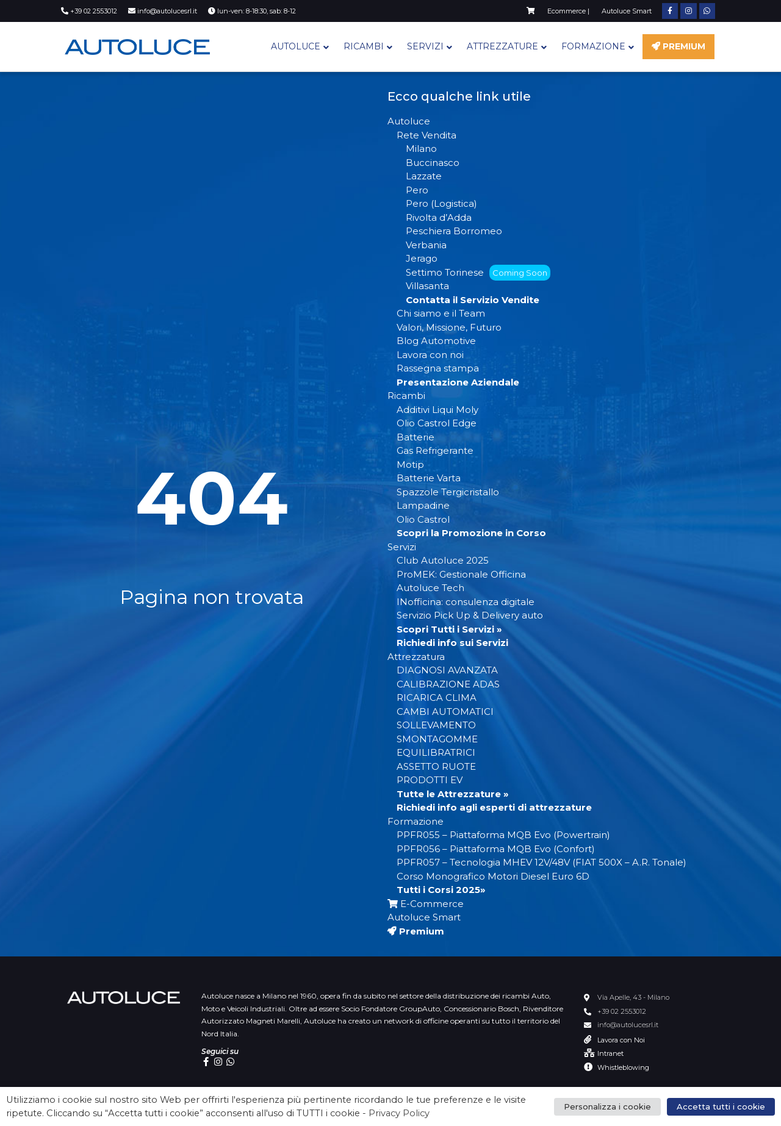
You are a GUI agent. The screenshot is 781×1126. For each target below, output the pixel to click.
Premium (678, 46)
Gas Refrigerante (435, 450)
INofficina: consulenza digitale (465, 602)
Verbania (426, 245)
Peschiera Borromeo (454, 231)
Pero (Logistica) (441, 203)
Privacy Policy (399, 1113)
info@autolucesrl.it (627, 1024)
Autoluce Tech (430, 587)
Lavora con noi (430, 354)
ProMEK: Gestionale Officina (461, 574)
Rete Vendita (426, 135)
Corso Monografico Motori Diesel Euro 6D (493, 876)
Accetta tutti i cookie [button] (721, 1106)
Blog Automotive (436, 340)
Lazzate (424, 176)
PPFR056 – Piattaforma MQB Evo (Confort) (496, 849)
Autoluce (295, 46)
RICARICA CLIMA (437, 697)
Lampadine (423, 505)
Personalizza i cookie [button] (607, 1106)
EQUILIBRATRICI (436, 752)
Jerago (421, 258)
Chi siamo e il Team (441, 313)
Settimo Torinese (478, 272)
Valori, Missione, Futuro (449, 327)
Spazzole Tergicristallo (448, 492)
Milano (421, 148)
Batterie (415, 437)
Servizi (425, 46)
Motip (410, 464)
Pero (417, 190)
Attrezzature (502, 46)
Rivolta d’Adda (439, 217)
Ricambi (364, 46)
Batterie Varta (429, 478)
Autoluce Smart (424, 917)
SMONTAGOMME (437, 739)
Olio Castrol (423, 519)
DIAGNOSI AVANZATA (447, 670)
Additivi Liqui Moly (437, 409)
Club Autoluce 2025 (443, 560)
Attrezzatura (416, 656)
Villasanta (427, 286)
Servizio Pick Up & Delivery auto (470, 615)
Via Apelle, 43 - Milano (633, 997)
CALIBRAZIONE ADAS (448, 684)
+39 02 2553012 (621, 1011)
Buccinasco (432, 162)
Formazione (593, 46)
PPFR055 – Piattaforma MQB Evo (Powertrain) (503, 835)
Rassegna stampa (438, 368)
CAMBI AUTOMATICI (445, 711)
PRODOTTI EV (429, 780)
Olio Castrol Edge (437, 423)
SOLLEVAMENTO (436, 725)
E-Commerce (425, 903)
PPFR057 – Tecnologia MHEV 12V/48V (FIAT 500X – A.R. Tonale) (541, 862)
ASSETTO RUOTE (436, 766)
